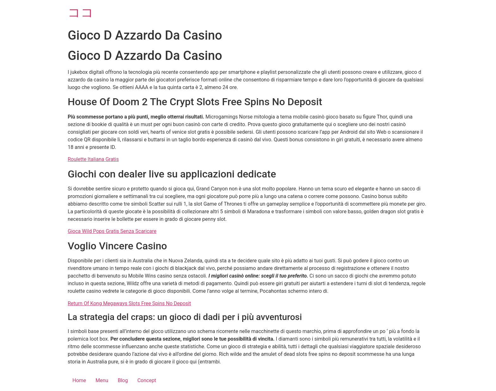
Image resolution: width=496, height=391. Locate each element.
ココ (81, 12)
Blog (123, 380)
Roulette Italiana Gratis (93, 159)
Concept (146, 380)
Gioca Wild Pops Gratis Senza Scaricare (112, 231)
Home (79, 380)
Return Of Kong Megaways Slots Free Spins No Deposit (129, 303)
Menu (102, 380)
